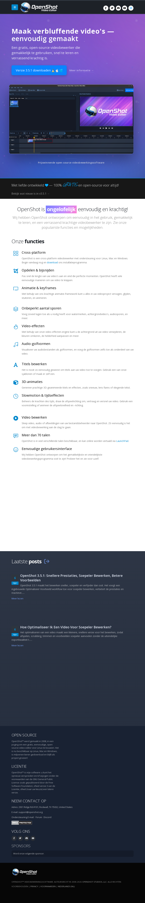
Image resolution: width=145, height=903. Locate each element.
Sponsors (21, 845)
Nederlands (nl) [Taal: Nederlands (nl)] (66, 886)
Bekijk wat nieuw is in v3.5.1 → (31, 193)
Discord (47, 817)
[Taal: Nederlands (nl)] (130, 8)
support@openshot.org (30, 812)
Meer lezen (17, 598)
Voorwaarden (48, 886)
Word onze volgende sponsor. (28, 853)
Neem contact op (29, 801)
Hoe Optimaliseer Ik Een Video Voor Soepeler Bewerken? (65, 627)
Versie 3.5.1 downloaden (39, 70)
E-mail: (31, 817)
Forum (39, 817)
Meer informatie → (81, 70)
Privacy (34, 886)
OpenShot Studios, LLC (94, 882)
